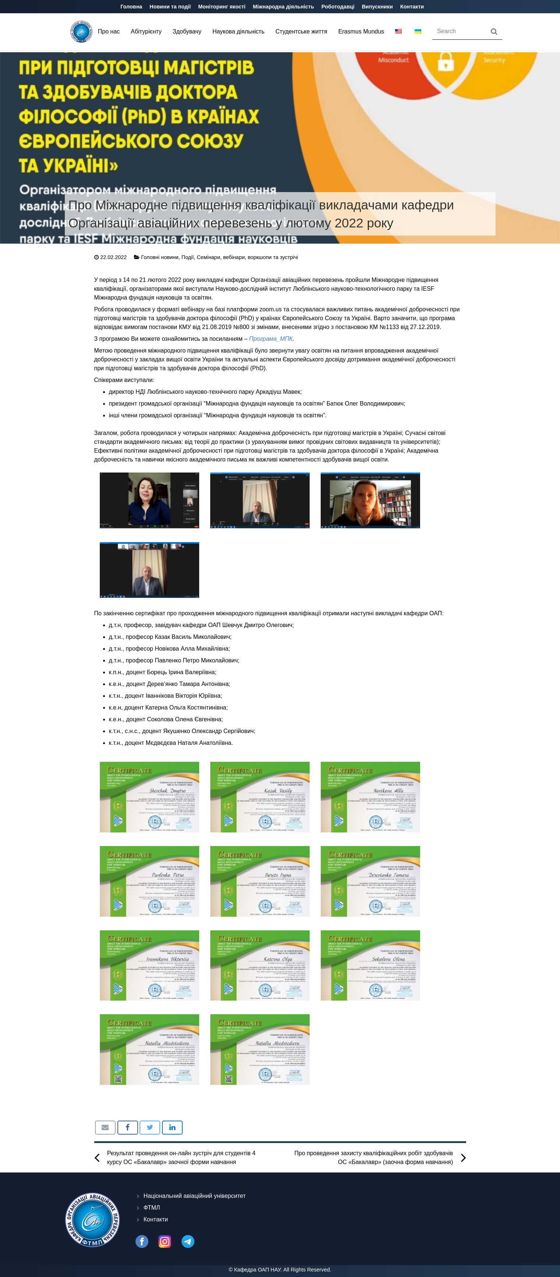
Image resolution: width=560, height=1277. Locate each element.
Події (188, 257)
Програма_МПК (271, 339)
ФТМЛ (152, 1208)
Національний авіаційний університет (195, 1196)
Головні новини (160, 257)
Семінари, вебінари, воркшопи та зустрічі (247, 257)
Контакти (156, 1219)
